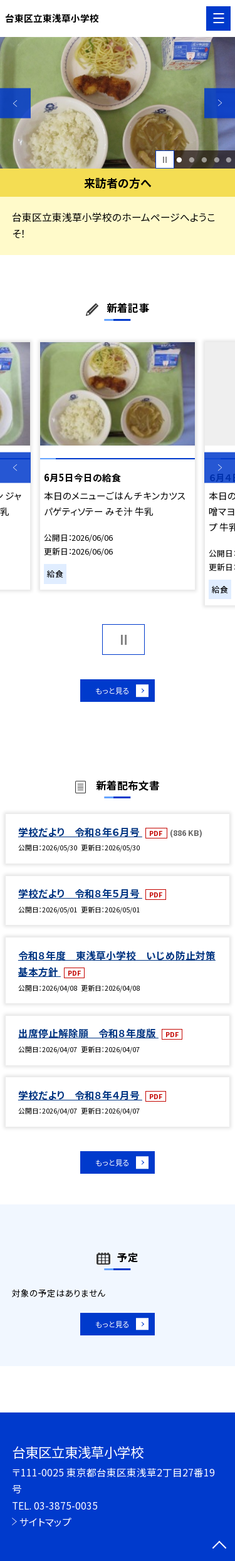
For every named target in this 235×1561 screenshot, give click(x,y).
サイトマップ (45, 1521)
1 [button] (179, 160)
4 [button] (216, 160)
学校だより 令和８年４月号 (80, 1100)
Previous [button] (15, 103)
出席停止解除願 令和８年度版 (88, 1038)
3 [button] (204, 160)
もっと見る (111, 692)
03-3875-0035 (66, 1505)
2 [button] (191, 160)
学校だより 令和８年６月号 (80, 836)
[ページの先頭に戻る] (219, 1546)
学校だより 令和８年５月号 (80, 898)
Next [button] (219, 103)
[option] (117, 103)
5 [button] (229, 160)
